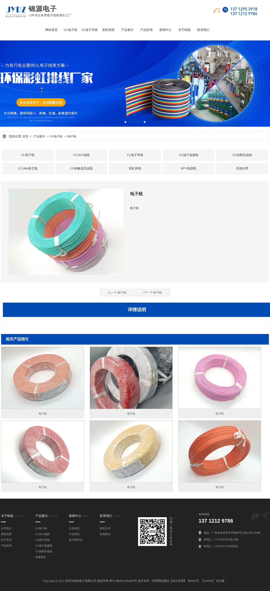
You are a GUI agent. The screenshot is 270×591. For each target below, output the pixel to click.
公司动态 (74, 528)
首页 (25, 136)
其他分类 (242, 168)
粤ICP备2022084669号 (123, 580)
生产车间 (6, 539)
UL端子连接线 (188, 155)
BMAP (193, 580)
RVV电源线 (188, 168)
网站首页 (51, 29)
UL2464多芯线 (27, 168)
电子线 (72, 136)
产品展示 (127, 29)
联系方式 (105, 528)
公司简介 (6, 528)
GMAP (208, 580)
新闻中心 (165, 29)
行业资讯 (74, 534)
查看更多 (40, 557)
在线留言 (105, 534)
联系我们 (203, 29)
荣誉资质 (6, 534)
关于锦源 (184, 29)
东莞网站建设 (160, 580)
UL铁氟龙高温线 (81, 168)
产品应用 (146, 29)
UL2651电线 (81, 155)
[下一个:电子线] (153, 292)
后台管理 (178, 580)
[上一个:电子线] (117, 292)
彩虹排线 (108, 29)
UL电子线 (70, 29)
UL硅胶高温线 (242, 155)
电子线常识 (75, 539)
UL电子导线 (89, 29)
